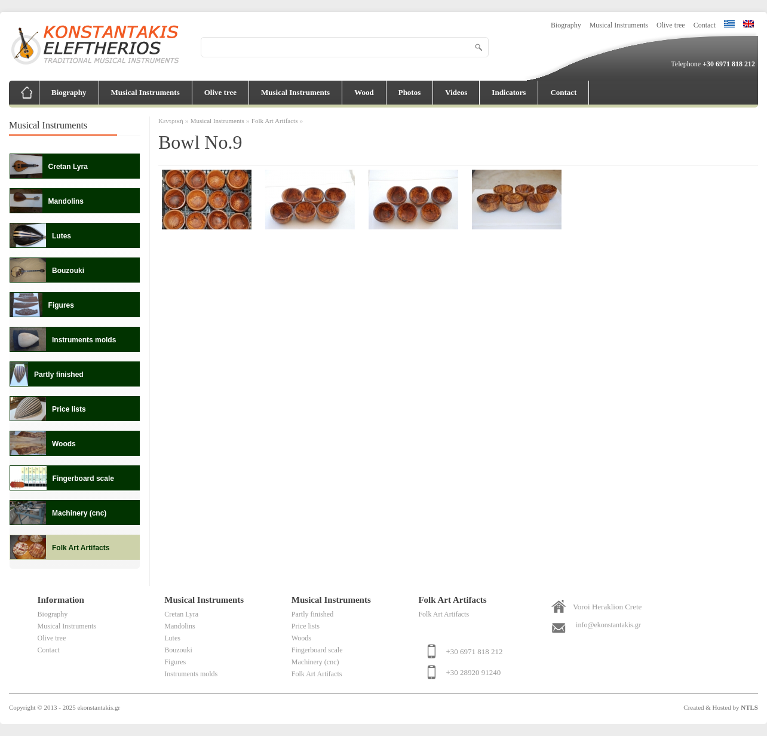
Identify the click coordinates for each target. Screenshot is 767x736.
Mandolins (179, 626)
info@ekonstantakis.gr (608, 625)
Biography (566, 25)
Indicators (509, 92)
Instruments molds (190, 674)
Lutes (172, 638)
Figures (175, 662)
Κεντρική (170, 120)
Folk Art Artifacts (275, 120)
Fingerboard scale (317, 650)
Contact (705, 25)
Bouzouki (178, 650)
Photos (409, 92)
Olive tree (670, 25)
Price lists (306, 626)
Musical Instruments (619, 25)
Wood (364, 92)
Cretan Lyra (181, 614)
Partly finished (312, 614)
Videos (456, 92)
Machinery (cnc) (315, 662)
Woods (301, 638)
